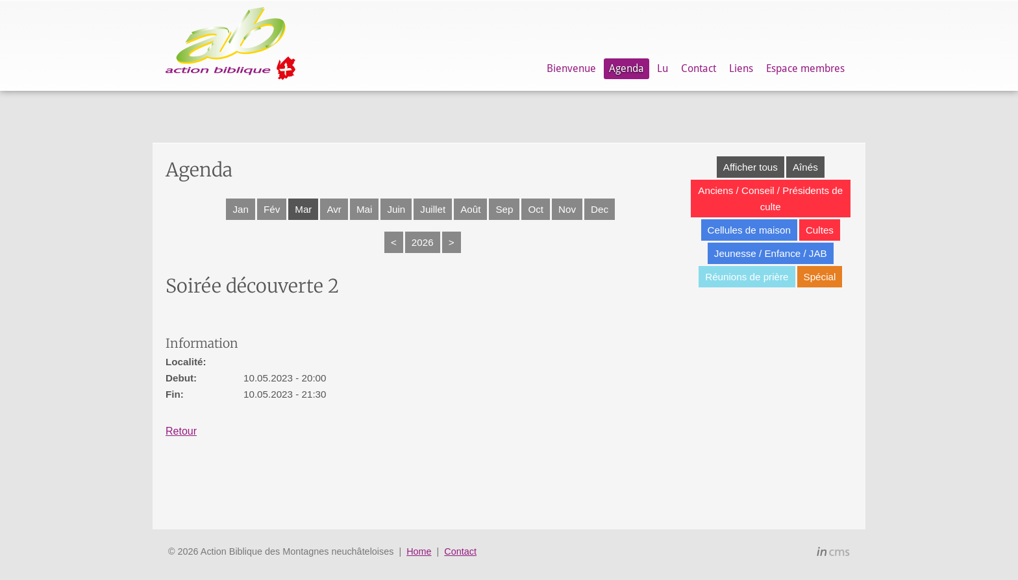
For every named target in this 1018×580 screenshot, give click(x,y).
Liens (741, 68)
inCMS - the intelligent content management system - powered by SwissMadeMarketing (833, 553)
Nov (567, 209)
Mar (303, 209)
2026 (423, 242)
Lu (662, 68)
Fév (272, 209)
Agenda (626, 68)
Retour (181, 431)
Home (418, 551)
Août (470, 209)
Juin (396, 209)
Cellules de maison (749, 230)
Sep (504, 209)
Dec (599, 209)
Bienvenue (571, 68)
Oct (535, 209)
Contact (698, 68)
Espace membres (805, 68)
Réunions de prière (746, 276)
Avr (334, 209)
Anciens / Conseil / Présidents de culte (770, 198)
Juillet (432, 209)
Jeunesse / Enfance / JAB (770, 253)
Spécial (820, 276)
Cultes (820, 230)
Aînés (805, 167)
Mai (364, 209)
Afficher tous (750, 167)
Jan (240, 209)
